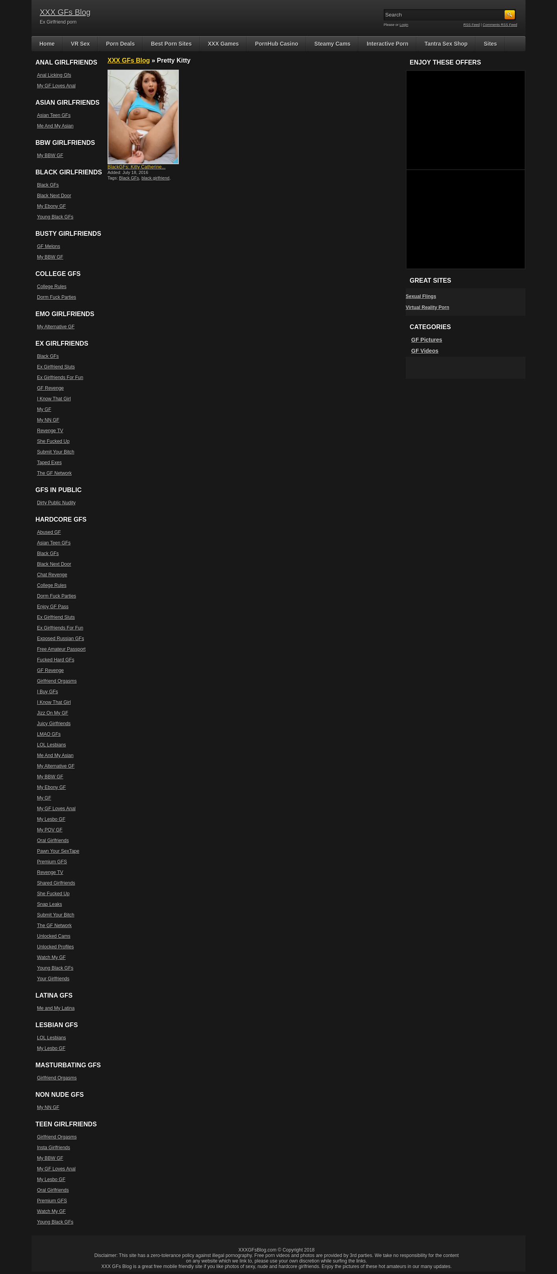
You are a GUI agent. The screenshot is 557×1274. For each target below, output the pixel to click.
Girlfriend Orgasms (57, 681)
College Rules (52, 286)
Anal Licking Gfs (54, 75)
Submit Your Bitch (55, 452)
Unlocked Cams (54, 936)
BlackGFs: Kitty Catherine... (136, 167)
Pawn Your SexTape (58, 851)
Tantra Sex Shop (446, 44)
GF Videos (424, 351)
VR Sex (80, 44)
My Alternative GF (55, 327)
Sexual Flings (421, 296)
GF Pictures (426, 340)
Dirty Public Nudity (56, 503)
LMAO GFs (49, 734)
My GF (44, 409)
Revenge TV (50, 430)
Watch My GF (51, 957)
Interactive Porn (387, 44)
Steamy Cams (332, 44)
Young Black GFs (55, 217)
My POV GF (50, 830)
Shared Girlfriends (56, 883)
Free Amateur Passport (61, 649)
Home (47, 44)
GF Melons (48, 246)
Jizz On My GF (52, 713)
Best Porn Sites (171, 44)
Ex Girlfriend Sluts (56, 367)
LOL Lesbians (51, 745)
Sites (490, 44)
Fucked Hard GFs (55, 660)
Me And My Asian (55, 126)
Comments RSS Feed (500, 25)
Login (404, 25)
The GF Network (54, 473)
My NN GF (48, 420)
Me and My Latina (55, 1008)
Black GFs (129, 178)
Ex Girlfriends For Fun (60, 377)
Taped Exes (49, 462)
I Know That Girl (54, 399)
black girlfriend (155, 178)
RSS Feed (472, 25)
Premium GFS (52, 862)
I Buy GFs (47, 691)
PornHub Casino (276, 44)
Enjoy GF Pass (53, 606)
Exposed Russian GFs (60, 638)
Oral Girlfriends (53, 840)
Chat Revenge (52, 575)
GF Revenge (50, 388)
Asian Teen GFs (54, 115)
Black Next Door (54, 195)
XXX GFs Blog (65, 12)
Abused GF (49, 532)
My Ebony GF (51, 206)
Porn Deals (120, 44)
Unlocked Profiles (55, 947)
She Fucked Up (53, 441)
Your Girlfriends (53, 978)
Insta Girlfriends (53, 1147)
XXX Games (223, 44)
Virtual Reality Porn (427, 307)
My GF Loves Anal (56, 86)
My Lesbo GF (51, 819)
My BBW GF (50, 155)
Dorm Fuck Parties (56, 297)
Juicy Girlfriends (54, 723)
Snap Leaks (49, 904)
